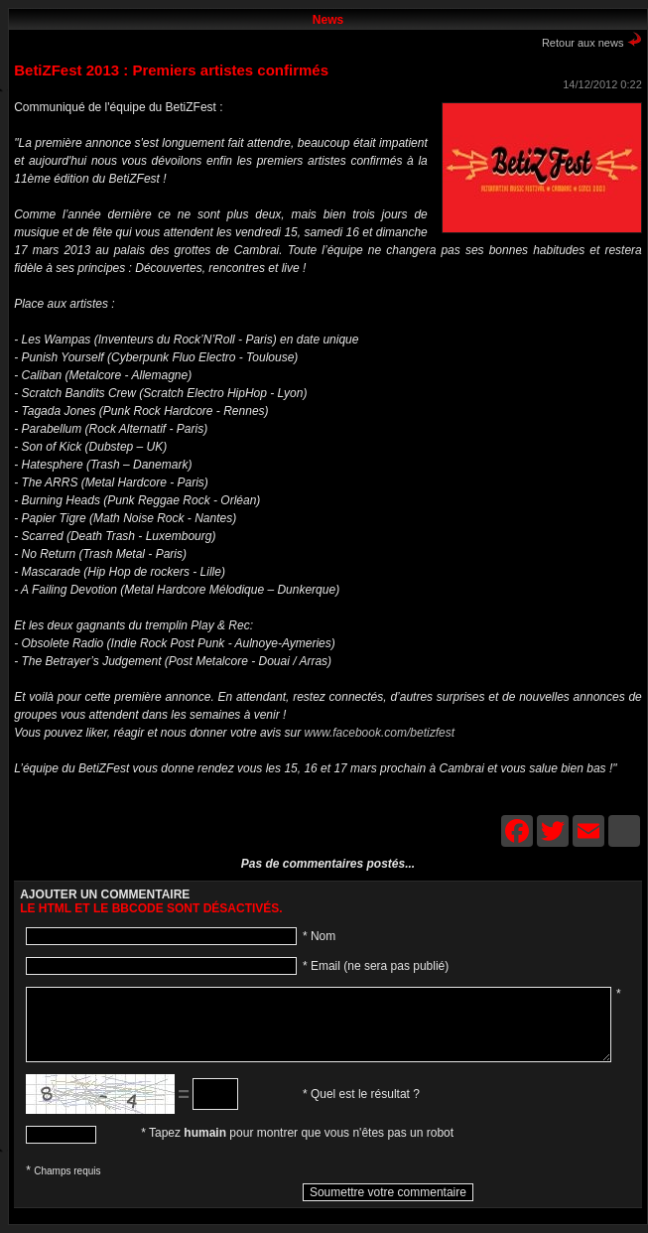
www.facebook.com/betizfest (379, 733)
